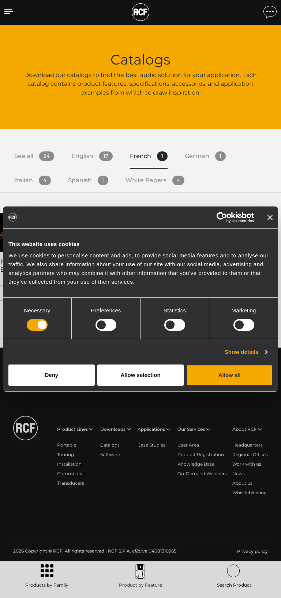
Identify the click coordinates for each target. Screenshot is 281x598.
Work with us (246, 464)
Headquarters (247, 445)
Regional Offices (250, 454)
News (238, 473)
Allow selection (140, 375)
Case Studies (151, 445)
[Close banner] (270, 217)
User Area (188, 445)
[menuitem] (252, 551)
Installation (69, 464)
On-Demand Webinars (202, 473)
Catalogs (110, 445)
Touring (65, 454)
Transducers (70, 483)
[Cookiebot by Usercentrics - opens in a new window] (222, 217)
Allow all (229, 375)
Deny (51, 375)
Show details (242, 352)
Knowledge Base (195, 464)
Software (110, 454)
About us (242, 483)
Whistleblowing (249, 492)
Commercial (71, 473)
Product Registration (200, 454)
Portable (66, 445)
